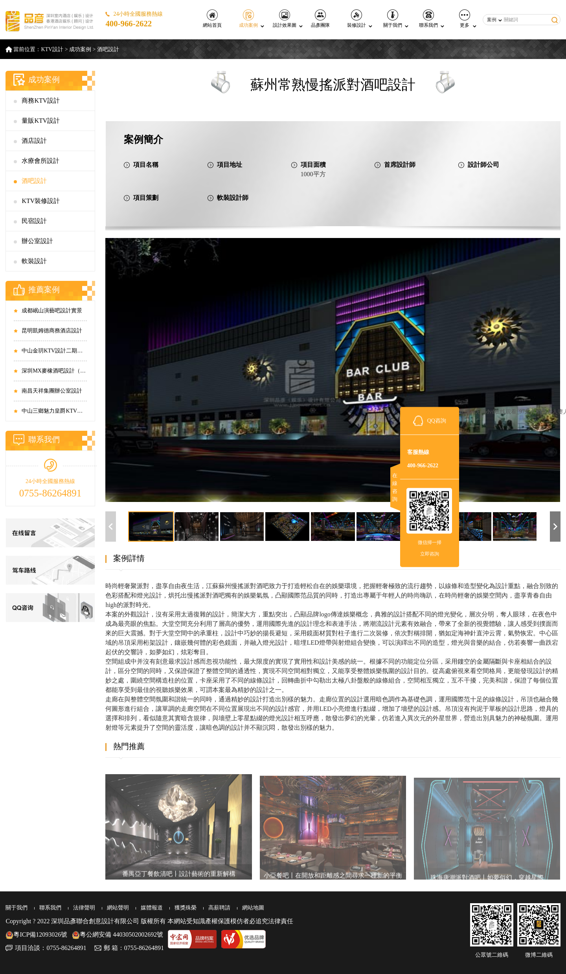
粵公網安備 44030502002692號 (117, 934)
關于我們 (392, 18)
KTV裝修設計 (41, 200)
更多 (464, 18)
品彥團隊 (320, 18)
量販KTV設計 (41, 120)
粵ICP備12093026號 (36, 934)
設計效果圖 (284, 18)
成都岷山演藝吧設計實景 (52, 311)
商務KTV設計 (41, 100)
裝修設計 (356, 18)
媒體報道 (152, 908)
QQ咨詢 (436, 421)
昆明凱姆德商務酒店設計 (52, 331)
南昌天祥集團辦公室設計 (52, 391)
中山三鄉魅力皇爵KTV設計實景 (54, 411)
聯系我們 (428, 18)
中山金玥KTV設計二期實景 (54, 351)
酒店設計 (34, 140)
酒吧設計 (108, 49)
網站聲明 (118, 908)
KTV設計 (52, 49)
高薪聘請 (219, 908)
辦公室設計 (37, 241)
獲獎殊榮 (186, 908)
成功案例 (248, 18)
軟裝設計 (34, 261)
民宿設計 (34, 221)
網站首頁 (212, 18)
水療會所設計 (40, 160)
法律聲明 (84, 908)
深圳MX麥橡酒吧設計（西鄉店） (54, 371)
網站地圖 (253, 908)
